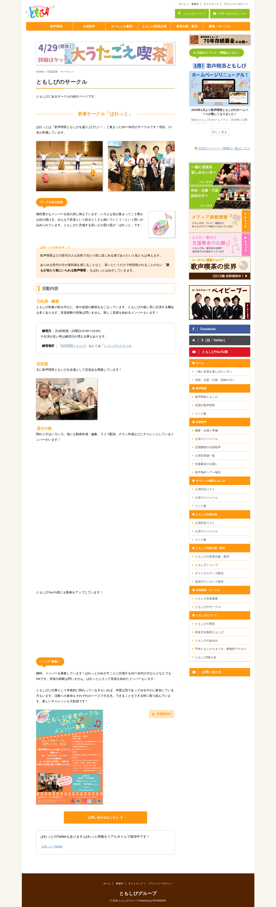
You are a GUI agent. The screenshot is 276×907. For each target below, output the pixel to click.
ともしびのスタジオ (117, 345)
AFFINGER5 (159, 900)
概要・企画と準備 (206, 430)
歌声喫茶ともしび (73, 345)
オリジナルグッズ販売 (209, 573)
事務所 (195, 4)
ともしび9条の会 (206, 657)
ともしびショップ (206, 564)
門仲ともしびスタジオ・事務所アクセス (220, 648)
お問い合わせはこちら (230, 13)
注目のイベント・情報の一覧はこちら (224, 148)
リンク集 (200, 413)
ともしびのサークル (208, 606)
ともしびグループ (138, 893)
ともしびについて (192, 13)
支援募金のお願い (206, 464)
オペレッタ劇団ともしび (210, 480)
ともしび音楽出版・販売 (210, 548)
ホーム (182, 4)
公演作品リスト (205, 489)
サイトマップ (211, 4)
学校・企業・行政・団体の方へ (215, 380)
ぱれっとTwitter (52, 846)
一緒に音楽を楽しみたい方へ (213, 371)
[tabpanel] (219, 100)
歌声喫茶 (201, 388)
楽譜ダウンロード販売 (209, 581)
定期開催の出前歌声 (208, 447)
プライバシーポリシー (236, 4)
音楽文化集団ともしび (209, 632)
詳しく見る (219, 132)
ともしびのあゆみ (206, 640)
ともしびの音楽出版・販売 (212, 556)
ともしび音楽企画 (206, 514)
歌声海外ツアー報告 (208, 472)
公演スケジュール (206, 438)
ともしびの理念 (205, 623)
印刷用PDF (161, 714)
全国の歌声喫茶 (205, 405)
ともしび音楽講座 (206, 598)
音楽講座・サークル (208, 590)
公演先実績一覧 (205, 455)
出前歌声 (201, 422)
